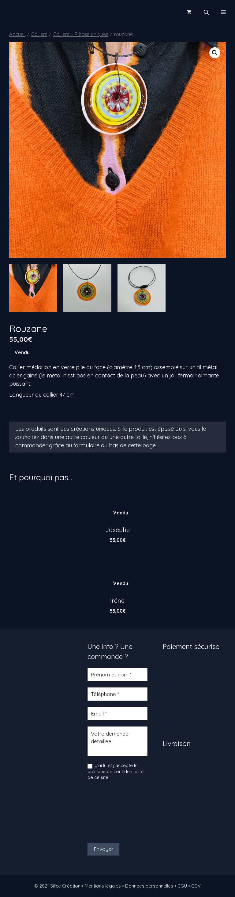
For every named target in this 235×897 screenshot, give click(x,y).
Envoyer (103, 849)
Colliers (39, 34)
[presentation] (113, 812)
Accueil (17, 34)
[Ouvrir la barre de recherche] (206, 12)
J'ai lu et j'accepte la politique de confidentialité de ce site (116, 771)
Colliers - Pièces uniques (80, 34)
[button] (214, 52)
